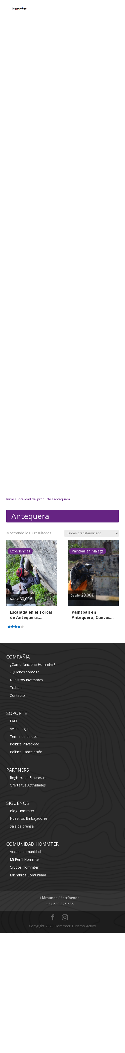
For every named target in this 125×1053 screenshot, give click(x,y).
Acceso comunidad (25, 851)
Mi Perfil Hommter (25, 859)
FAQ (13, 720)
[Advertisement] (60, 60)
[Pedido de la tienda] (91, 533)
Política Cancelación (26, 751)
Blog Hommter (22, 810)
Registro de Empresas (28, 777)
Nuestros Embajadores (29, 818)
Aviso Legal (19, 728)
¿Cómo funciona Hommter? (32, 664)
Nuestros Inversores (26, 679)
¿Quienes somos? (24, 672)
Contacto (17, 695)
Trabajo (16, 687)
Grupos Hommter (24, 867)
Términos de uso (23, 736)
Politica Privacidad (24, 744)
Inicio (10, 499)
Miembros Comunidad (28, 875)
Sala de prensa (22, 826)
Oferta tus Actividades (28, 785)
